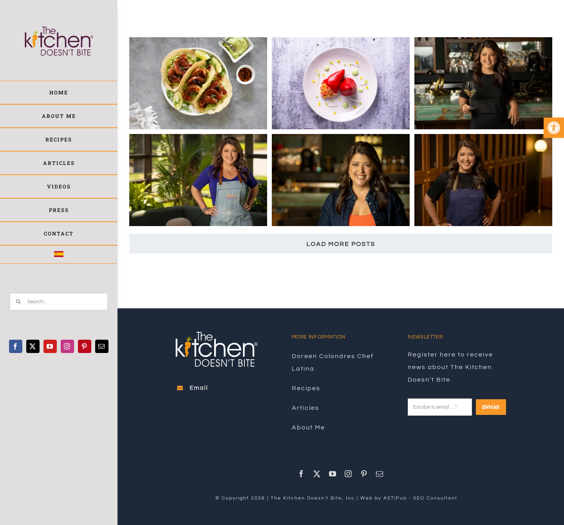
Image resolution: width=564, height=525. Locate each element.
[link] (554, 128)
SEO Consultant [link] (435, 498)
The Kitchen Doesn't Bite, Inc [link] (313, 498)
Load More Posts (340, 244)
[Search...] (59, 301)
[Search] (18, 301)
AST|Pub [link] (395, 498)
